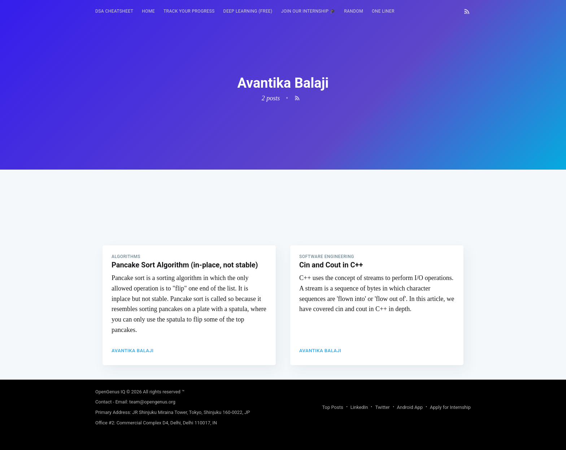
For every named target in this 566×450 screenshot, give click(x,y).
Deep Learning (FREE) (248, 11)
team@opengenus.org (152, 402)
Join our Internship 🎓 (308, 11)
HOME (148, 11)
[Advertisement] (283, 220)
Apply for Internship (450, 407)
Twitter (382, 407)
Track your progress (189, 11)
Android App (410, 407)
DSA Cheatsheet (114, 11)
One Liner (383, 11)
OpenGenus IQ (110, 391)
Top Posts (332, 407)
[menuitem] (114, 11)
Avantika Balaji (132, 350)
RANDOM (353, 11)
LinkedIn (359, 407)
